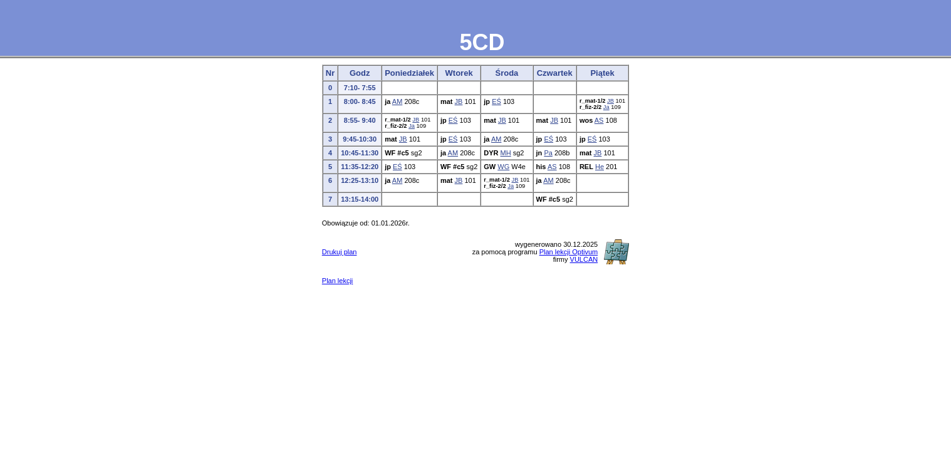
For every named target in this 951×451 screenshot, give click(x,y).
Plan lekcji (337, 280)
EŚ (496, 101)
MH (506, 153)
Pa (548, 153)
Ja (606, 107)
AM (397, 101)
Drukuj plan (339, 252)
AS (599, 120)
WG (503, 166)
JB (459, 101)
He (599, 166)
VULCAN (584, 259)
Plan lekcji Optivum (568, 252)
